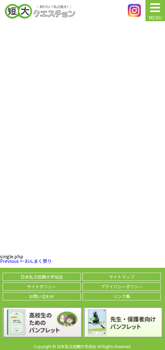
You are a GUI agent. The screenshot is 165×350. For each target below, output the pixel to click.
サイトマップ (121, 277)
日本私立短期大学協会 (42, 277)
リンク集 (121, 296)
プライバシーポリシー (121, 286)
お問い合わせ (41, 296)
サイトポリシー (41, 286)
